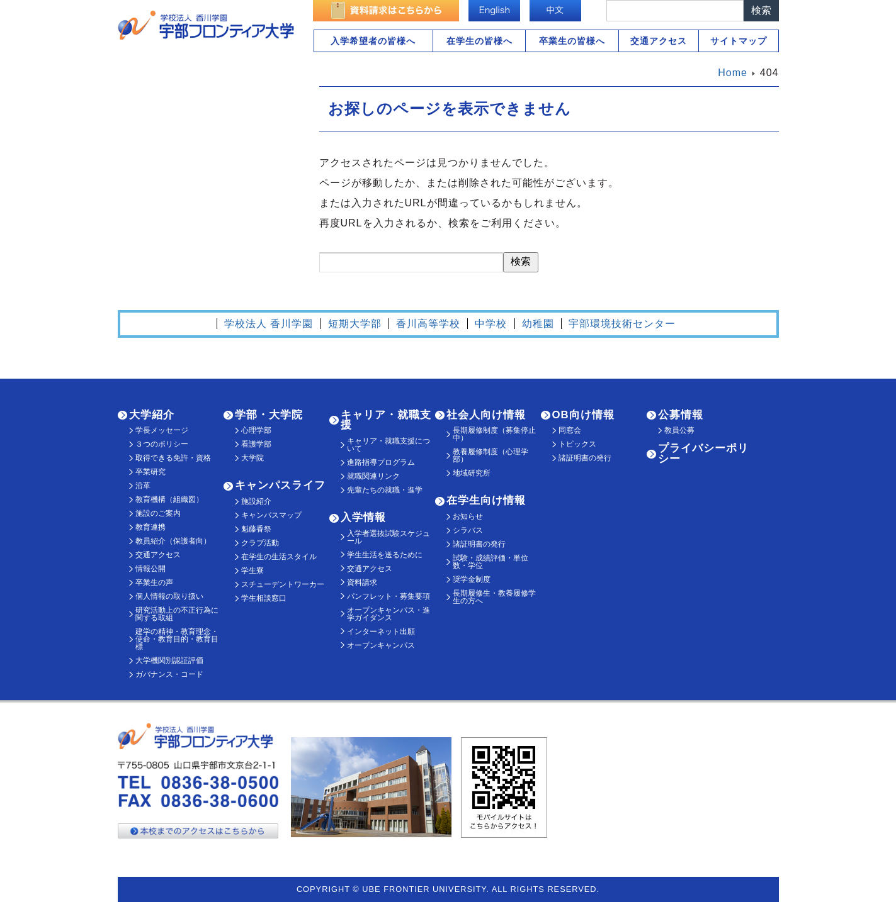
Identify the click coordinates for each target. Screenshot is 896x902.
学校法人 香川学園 (268, 323)
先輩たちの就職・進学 (384, 490)
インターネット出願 (381, 631)
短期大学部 (355, 323)
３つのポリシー (161, 444)
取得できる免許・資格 (173, 458)
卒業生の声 (154, 582)
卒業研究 (150, 471)
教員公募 (679, 430)
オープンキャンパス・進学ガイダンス (388, 614)
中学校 (491, 323)
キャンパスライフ (280, 485)
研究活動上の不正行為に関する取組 (176, 614)
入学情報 (363, 517)
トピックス (577, 444)
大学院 (252, 458)
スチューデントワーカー (282, 584)
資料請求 (362, 582)
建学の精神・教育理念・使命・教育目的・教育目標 (176, 639)
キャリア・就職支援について (388, 445)
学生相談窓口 (263, 598)
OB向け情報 (583, 415)
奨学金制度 (472, 579)
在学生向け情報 (486, 500)
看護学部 (256, 444)
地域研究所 (472, 473)
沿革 (142, 485)
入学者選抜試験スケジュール (388, 537)
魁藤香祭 (256, 529)
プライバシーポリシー (703, 453)
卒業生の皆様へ (572, 41)
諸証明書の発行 (479, 544)
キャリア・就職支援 (386, 420)
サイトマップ (738, 41)
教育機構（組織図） (169, 499)
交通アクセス (658, 41)
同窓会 (570, 430)
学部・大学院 (269, 415)
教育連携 (150, 527)
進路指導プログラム (381, 462)
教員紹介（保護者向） (173, 541)
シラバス (468, 530)
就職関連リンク (373, 476)
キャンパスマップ (271, 515)
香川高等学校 (428, 323)
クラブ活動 (260, 542)
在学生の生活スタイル (279, 556)
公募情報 (680, 415)
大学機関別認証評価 (169, 660)
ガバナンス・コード (169, 674)
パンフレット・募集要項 (388, 596)
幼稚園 (538, 323)
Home (732, 72)
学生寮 (252, 570)
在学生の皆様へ (479, 41)
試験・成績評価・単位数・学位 (490, 562)
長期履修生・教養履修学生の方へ (494, 597)
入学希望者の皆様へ (373, 41)
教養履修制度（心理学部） (490, 455)
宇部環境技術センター (622, 323)
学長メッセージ (161, 430)
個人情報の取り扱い (169, 596)
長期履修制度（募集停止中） (494, 434)
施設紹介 (256, 501)
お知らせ (468, 516)
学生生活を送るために (384, 554)
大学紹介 (151, 415)
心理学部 (256, 430)
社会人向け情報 (486, 415)
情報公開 (150, 568)
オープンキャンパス (381, 645)
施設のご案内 (158, 513)
